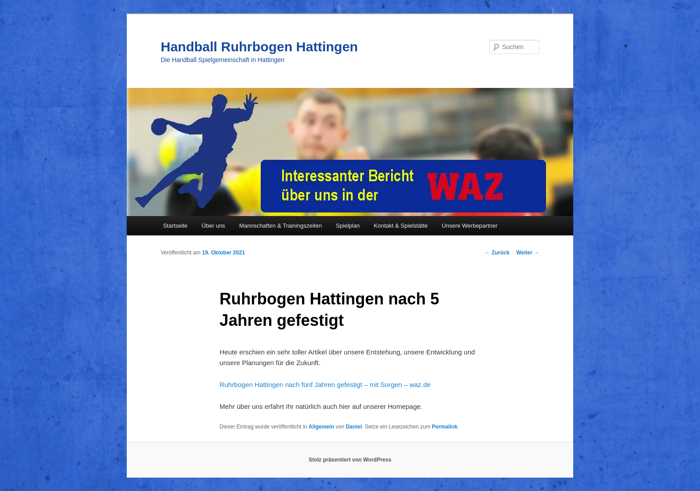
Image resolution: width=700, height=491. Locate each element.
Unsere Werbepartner (470, 225)
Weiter (527, 253)
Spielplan (348, 225)
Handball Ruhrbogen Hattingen (259, 46)
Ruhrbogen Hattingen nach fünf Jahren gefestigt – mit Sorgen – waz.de (325, 384)
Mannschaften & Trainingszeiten (280, 225)
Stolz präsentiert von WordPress (349, 460)
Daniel (354, 427)
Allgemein (321, 427)
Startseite (175, 225)
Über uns (213, 225)
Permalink (444, 427)
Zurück (497, 253)
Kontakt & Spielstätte (401, 225)
